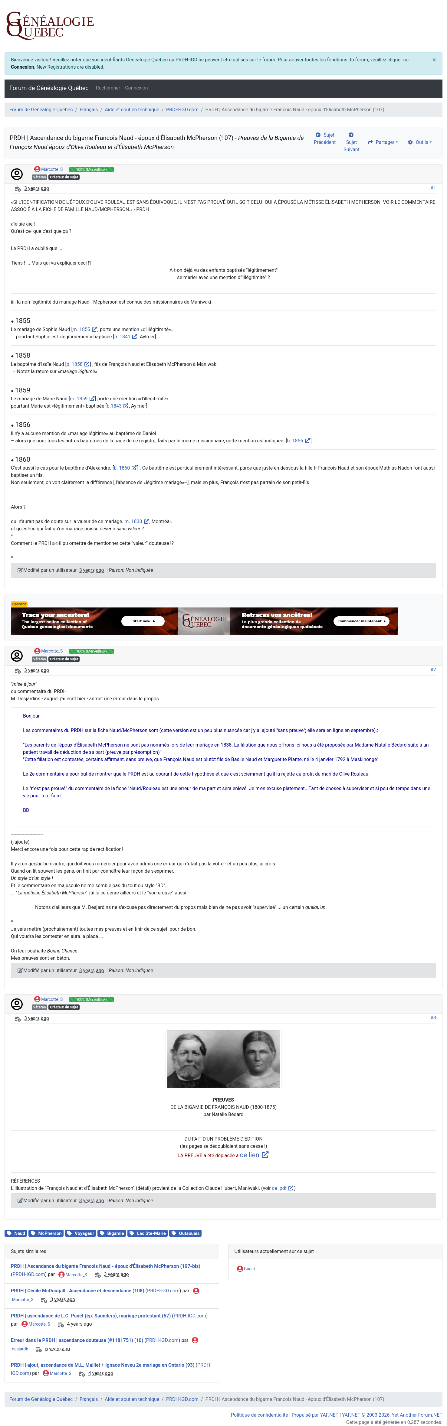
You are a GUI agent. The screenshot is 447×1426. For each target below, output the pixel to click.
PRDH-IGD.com (182, 109)
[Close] (434, 60)
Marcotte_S (48, 169)
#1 (433, 187)
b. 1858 (78, 364)
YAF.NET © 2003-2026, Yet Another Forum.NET (392, 1415)
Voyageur (84, 1233)
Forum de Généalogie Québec (49, 88)
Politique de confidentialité (259, 1415)
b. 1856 (298, 441)
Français (89, 109)
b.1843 (118, 406)
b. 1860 (125, 468)
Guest (246, 1269)
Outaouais (189, 1233)
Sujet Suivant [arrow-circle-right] (351, 142)
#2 (433, 669)
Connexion (22, 67)
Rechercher (108, 88)
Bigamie (115, 1233)
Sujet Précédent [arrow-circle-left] (325, 138)
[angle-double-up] (430, 1407)
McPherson (49, 1233)
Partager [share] (380, 142)
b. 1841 (126, 337)
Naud (19, 1233)
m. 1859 (82, 399)
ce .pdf (283, 1188)
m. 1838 (136, 521)
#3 (433, 1018)
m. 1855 (85, 329)
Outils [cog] (417, 142)
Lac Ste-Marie (151, 1233)
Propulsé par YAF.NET (315, 1415)
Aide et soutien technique (132, 109)
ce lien (254, 1155)
